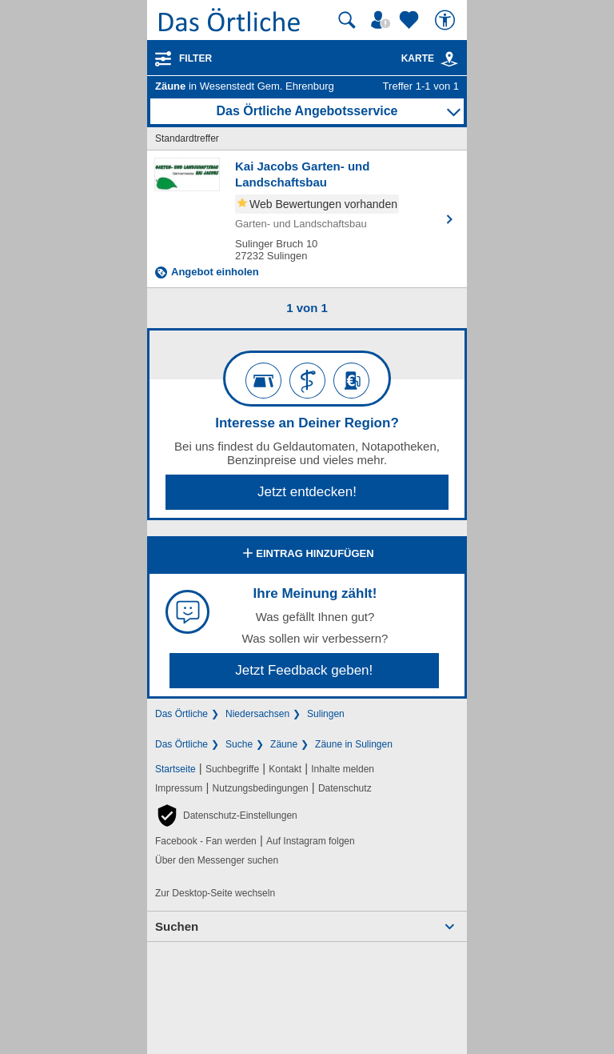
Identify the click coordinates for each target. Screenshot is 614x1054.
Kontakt (285, 769)
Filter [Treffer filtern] (195, 58)
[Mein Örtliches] (383, 20)
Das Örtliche (181, 713)
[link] (449, 59)
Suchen (176, 926)
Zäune (283, 744)
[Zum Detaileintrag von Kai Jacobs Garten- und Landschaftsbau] (307, 218)
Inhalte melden (342, 769)
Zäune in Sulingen (354, 744)
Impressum (178, 788)
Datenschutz (345, 788)
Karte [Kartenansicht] (430, 58)
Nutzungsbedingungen (261, 788)
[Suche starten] (347, 20)
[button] (226, 816)
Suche (239, 744)
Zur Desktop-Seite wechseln (215, 893)
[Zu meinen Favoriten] (411, 20)
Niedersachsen (257, 713)
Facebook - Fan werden (206, 841)
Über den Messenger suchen (216, 860)
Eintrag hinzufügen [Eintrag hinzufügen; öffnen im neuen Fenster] (306, 555)
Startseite (175, 769)
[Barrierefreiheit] (447, 20)
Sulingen (326, 713)
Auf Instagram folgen (310, 841)
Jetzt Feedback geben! (304, 670)
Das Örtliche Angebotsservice (306, 111)
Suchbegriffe (232, 769)
